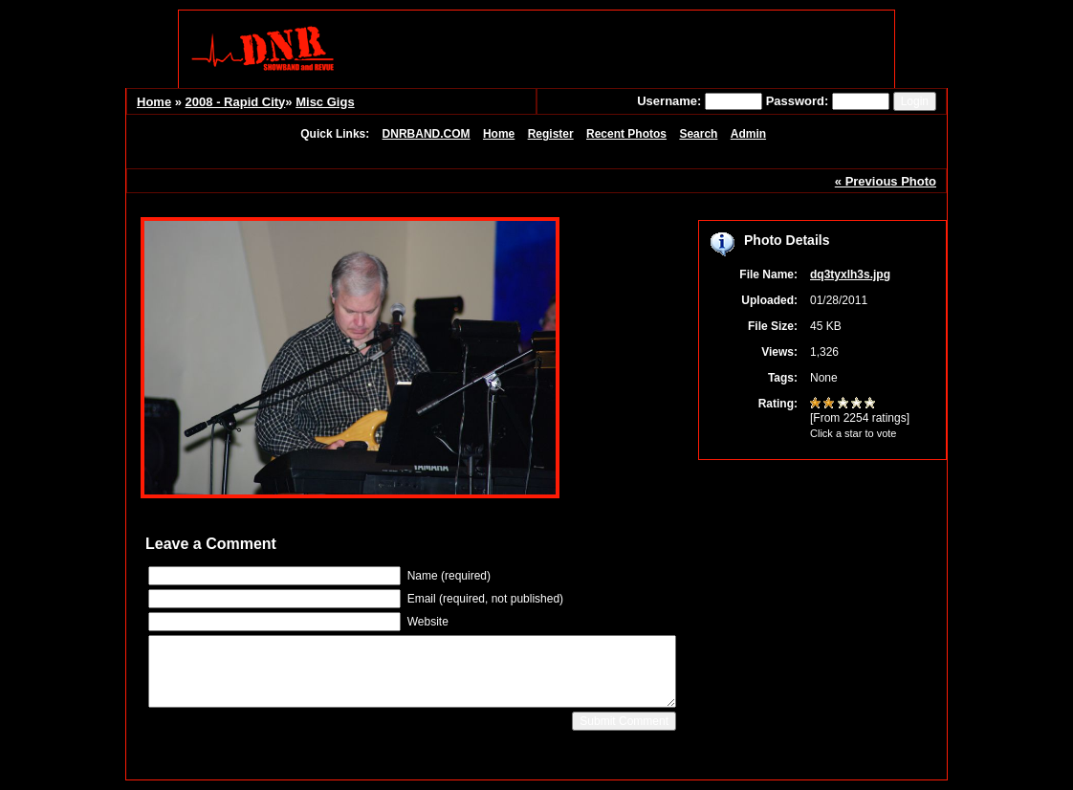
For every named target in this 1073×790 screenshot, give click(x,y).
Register (551, 134)
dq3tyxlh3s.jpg (850, 274)
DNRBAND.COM (427, 134)
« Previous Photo (885, 181)
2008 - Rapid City (236, 102)
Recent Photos (626, 134)
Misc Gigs (325, 102)
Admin (748, 134)
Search (698, 134)
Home (154, 102)
